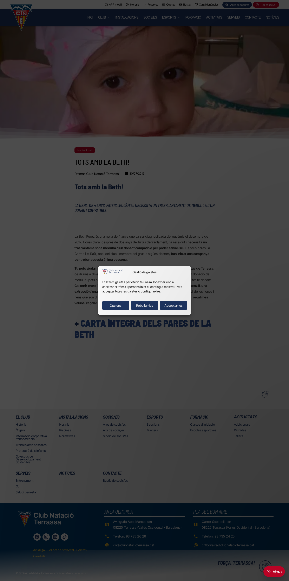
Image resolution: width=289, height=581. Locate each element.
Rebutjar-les (144, 305)
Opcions (115, 305)
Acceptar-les (173, 305)
